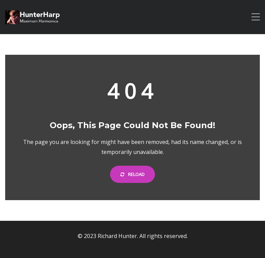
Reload (132, 174)
